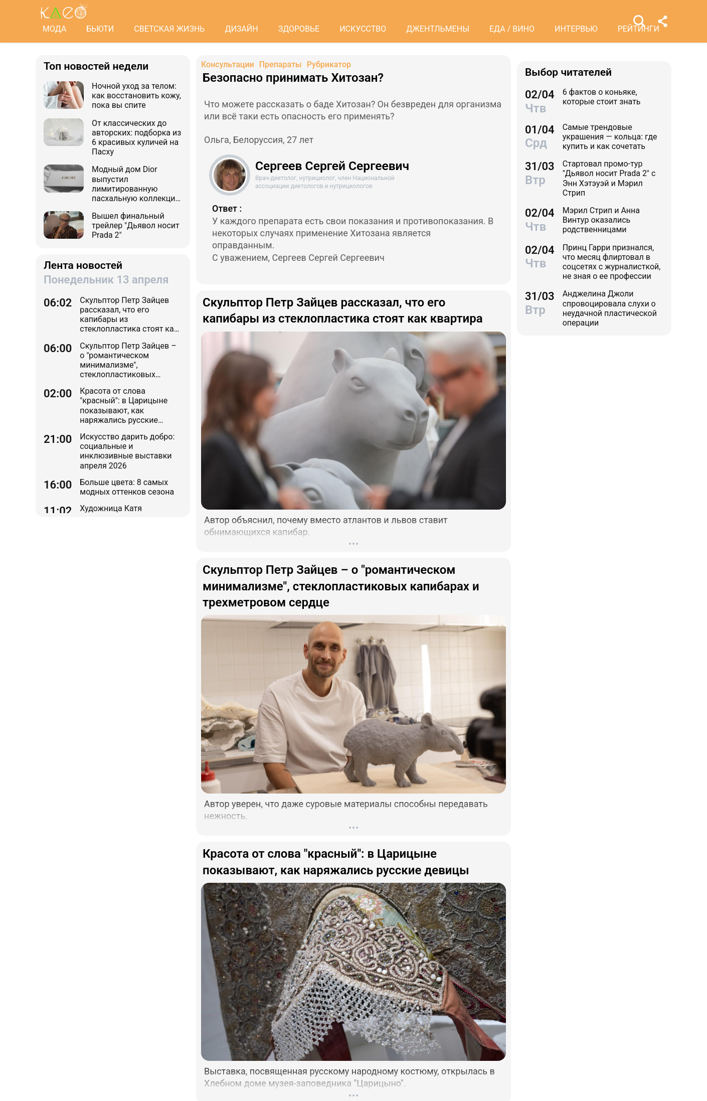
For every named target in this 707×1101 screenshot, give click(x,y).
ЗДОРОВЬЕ (299, 29)
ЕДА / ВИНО (512, 29)
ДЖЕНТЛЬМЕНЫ (437, 29)
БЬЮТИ (100, 29)
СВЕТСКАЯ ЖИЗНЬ (169, 29)
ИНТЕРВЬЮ (576, 29)
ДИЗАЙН (241, 29)
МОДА (54, 29)
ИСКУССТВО (362, 29)
